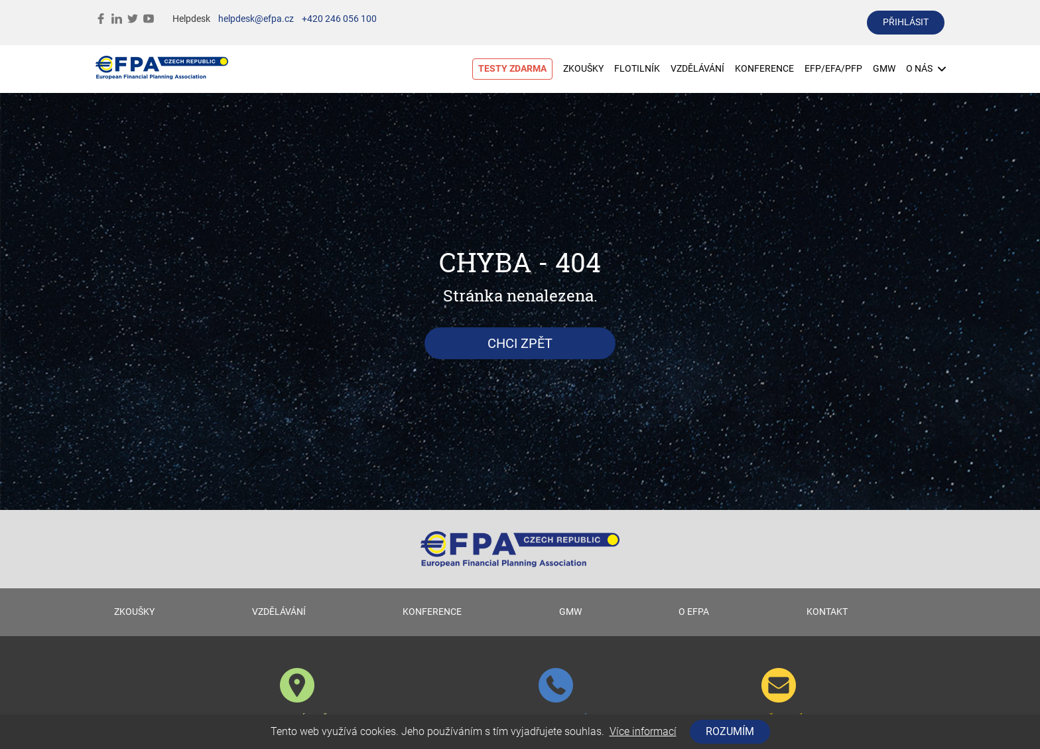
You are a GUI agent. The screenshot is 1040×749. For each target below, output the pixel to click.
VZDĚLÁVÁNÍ (697, 68)
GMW (884, 68)
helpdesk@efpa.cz (256, 19)
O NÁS (926, 68)
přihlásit (906, 22)
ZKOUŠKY (583, 68)
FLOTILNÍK (637, 68)
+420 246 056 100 (339, 19)
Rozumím (730, 731)
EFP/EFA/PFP (833, 68)
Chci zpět (519, 343)
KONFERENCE (764, 68)
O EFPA (694, 612)
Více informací (643, 731)
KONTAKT (827, 612)
